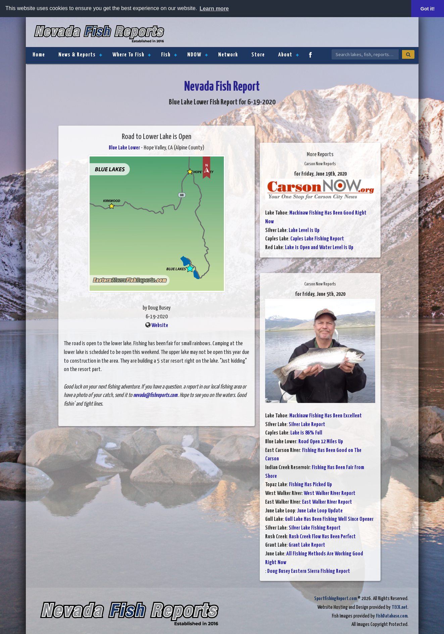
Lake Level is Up (304, 230)
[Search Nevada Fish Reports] (365, 54)
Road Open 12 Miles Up (320, 442)
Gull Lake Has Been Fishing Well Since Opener (329, 519)
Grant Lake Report (307, 545)
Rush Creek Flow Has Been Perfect (322, 537)
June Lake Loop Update (320, 511)
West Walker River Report (329, 493)
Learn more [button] (214, 8)
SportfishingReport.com (335, 598)
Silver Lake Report (307, 424)
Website (159, 325)
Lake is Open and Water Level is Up (319, 248)
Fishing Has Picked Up (310, 485)
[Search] (408, 54)
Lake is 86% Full (306, 433)
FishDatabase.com (391, 616)
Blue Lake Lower (124, 148)
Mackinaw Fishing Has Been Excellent (325, 416)
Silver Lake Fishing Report (315, 528)
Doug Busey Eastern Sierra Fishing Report (308, 571)
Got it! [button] (428, 8)
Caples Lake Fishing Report (317, 239)
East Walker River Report (327, 502)
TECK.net (399, 607)
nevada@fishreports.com (155, 395)
